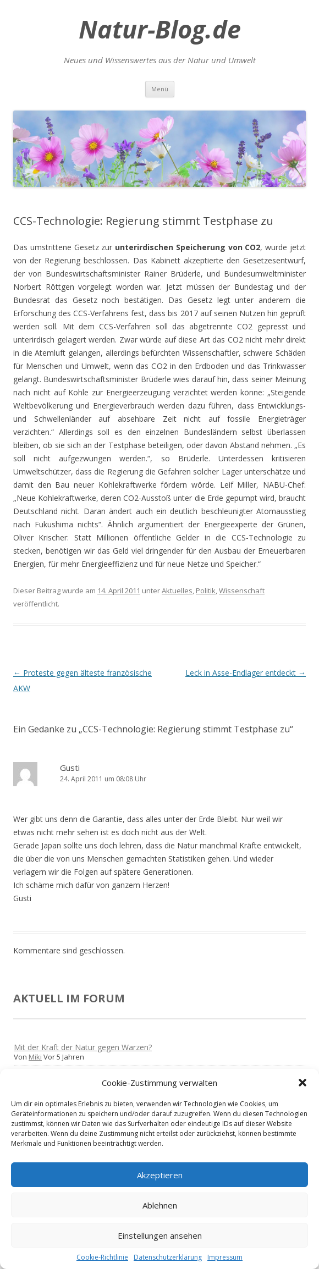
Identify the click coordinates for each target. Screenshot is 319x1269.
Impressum (225, 1257)
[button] (302, 1082)
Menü (159, 89)
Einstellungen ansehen (160, 1235)
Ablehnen (159, 1205)
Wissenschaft (242, 590)
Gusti (70, 767)
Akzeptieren (160, 1174)
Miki (35, 1057)
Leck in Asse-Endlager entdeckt (245, 672)
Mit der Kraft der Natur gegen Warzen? (83, 1047)
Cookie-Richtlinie (102, 1257)
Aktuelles (177, 590)
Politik (206, 590)
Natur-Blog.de (160, 29)
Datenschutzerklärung (168, 1257)
